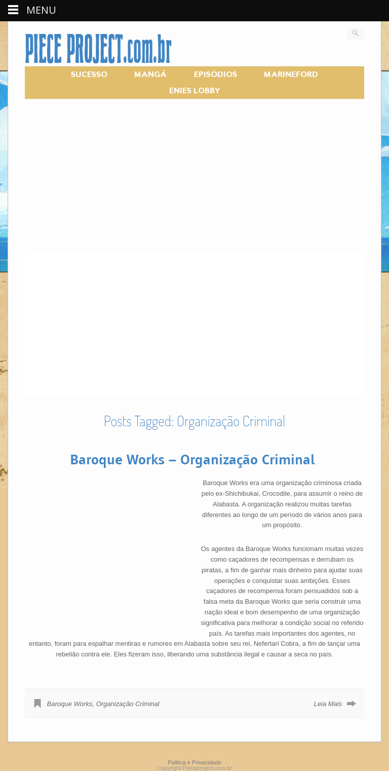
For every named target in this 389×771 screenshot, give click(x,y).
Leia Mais (328, 704)
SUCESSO (89, 74)
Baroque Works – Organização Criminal (192, 459)
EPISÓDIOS (215, 74)
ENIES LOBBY (194, 90)
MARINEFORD (291, 74)
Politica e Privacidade (194, 762)
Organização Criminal (128, 704)
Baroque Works (70, 704)
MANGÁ (150, 74)
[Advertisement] (194, 183)
